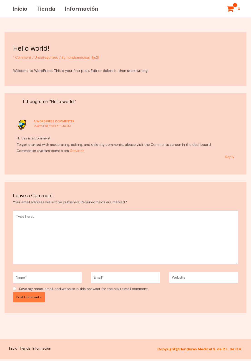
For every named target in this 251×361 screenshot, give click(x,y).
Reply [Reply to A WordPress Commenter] (229, 156)
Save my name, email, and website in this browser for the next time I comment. (83, 291)
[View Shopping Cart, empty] (234, 9)
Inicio (21, 9)
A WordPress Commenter (55, 121)
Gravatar (77, 150)
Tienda (49, 9)
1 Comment (22, 57)
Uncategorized (47, 57)
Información (87, 9)
